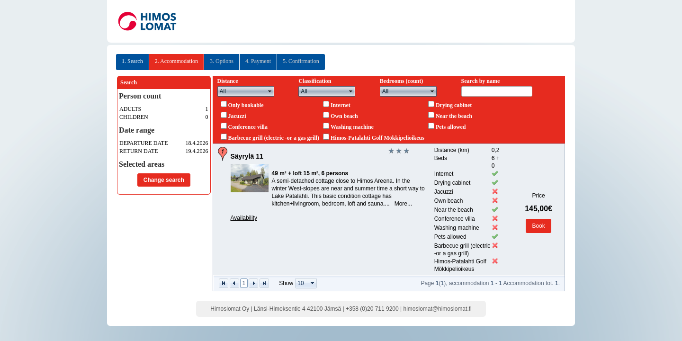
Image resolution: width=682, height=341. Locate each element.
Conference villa (248, 127)
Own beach (344, 116)
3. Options (221, 61)
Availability (244, 218)
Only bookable (246, 105)
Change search (164, 180)
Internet (340, 105)
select (270, 91)
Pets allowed (451, 127)
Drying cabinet (454, 105)
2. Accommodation (176, 61)
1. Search (132, 61)
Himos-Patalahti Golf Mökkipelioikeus (377, 138)
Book (538, 226)
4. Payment (258, 61)
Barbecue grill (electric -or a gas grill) (273, 138)
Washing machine (352, 127)
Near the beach (454, 116)
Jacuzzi (237, 116)
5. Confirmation (301, 61)
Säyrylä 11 (247, 156)
